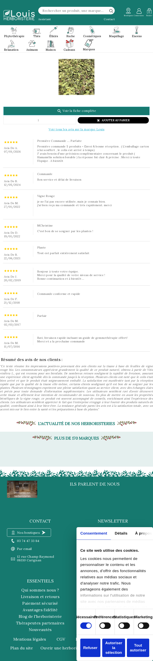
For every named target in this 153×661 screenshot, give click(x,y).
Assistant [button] (44, 19)
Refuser (90, 648)
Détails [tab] (121, 533)
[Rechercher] (76, 10)
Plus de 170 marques (76, 438)
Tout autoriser (138, 647)
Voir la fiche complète (76, 111)
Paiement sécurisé (40, 603)
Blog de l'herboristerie (40, 616)
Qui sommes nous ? (40, 589)
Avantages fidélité (40, 609)
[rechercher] (111, 10)
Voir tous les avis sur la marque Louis (76, 129)
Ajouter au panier (116, 120)
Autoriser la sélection (113, 648)
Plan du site (21, 648)
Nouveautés (40, 629)
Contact (109, 19)
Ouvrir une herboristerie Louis (70, 648)
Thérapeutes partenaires (40, 622)
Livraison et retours (40, 596)
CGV (61, 639)
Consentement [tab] (93, 533)
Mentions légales (29, 639)
